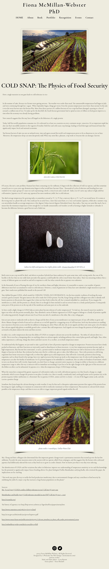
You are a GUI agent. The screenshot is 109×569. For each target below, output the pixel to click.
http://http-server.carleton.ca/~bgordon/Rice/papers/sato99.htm (43, 505)
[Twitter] (60, 548)
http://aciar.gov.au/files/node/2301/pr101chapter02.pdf (20, 514)
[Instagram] (54, 548)
